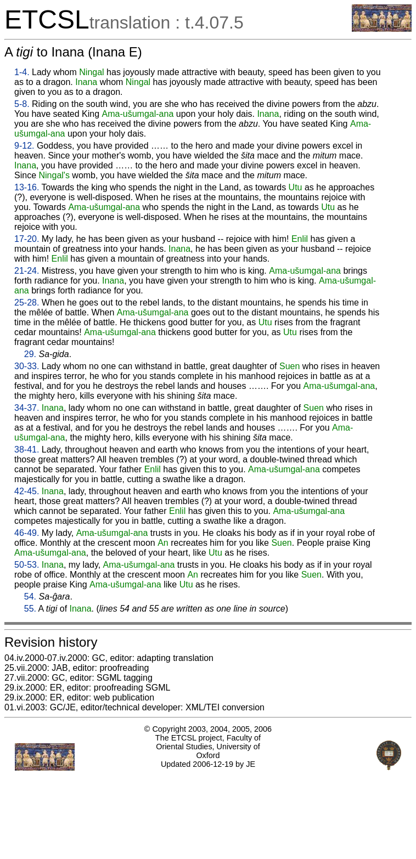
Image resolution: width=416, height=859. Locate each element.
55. (30, 608)
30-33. (26, 366)
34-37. (26, 407)
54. (30, 596)
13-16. (26, 187)
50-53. (26, 564)
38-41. (26, 449)
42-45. (26, 491)
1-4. (22, 72)
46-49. (26, 533)
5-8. (22, 104)
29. (30, 354)
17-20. (26, 239)
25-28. (26, 302)
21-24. (26, 270)
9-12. (24, 145)
